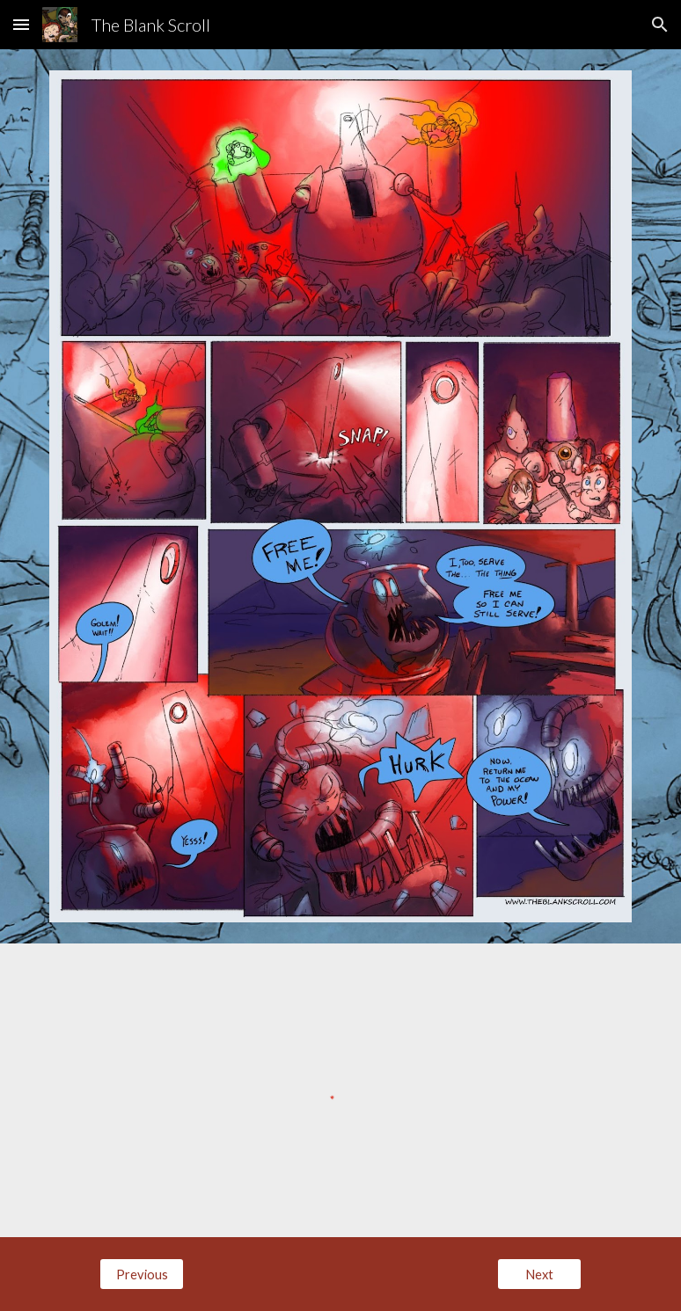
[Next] (539, 1274)
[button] (21, 24)
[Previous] (141, 1274)
